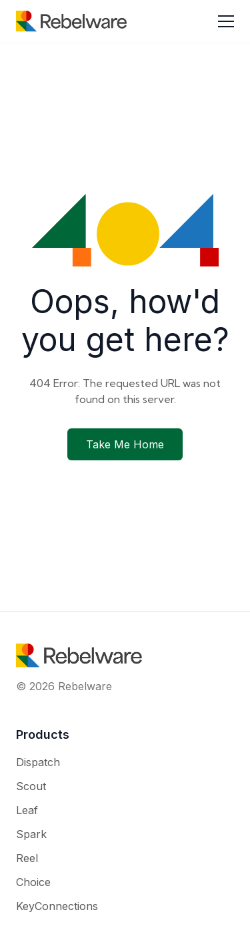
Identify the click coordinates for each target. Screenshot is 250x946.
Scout (31, 786)
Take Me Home (125, 444)
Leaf (27, 810)
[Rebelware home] (71, 21)
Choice (33, 882)
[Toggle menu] (226, 21)
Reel (27, 858)
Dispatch (38, 762)
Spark (31, 834)
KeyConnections (57, 906)
